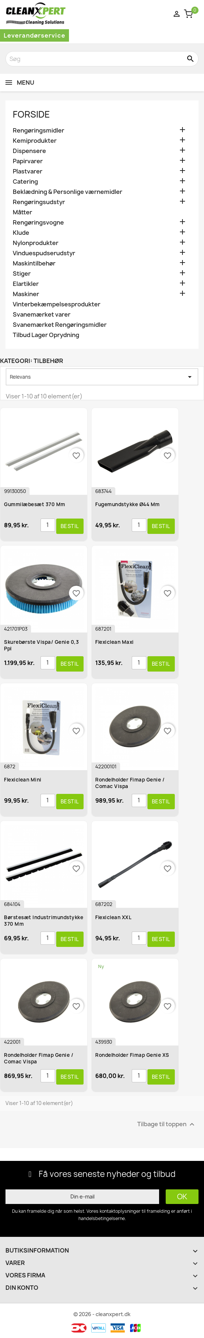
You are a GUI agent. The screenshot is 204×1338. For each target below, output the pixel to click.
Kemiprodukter (35, 141)
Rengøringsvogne (38, 222)
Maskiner (26, 294)
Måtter (22, 212)
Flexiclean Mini (23, 779)
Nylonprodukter (35, 243)
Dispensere (29, 151)
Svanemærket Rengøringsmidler (60, 325)
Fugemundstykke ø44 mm (127, 504)
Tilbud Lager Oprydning (46, 335)
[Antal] (48, 525)
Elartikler (26, 284)
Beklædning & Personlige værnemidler (67, 192)
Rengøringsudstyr (39, 202)
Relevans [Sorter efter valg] (102, 376)
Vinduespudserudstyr (44, 253)
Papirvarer (28, 161)
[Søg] (102, 58)
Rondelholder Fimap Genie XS (132, 1055)
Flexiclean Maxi (114, 642)
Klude (21, 233)
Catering (25, 182)
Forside (31, 114)
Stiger (22, 274)
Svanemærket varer (41, 314)
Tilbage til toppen (166, 1124)
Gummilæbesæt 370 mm (34, 504)
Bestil (70, 526)
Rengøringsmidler (38, 130)
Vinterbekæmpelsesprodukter (56, 304)
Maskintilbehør (34, 263)
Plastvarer (27, 171)
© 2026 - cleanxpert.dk (102, 1314)
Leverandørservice (34, 35)
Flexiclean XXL (113, 917)
